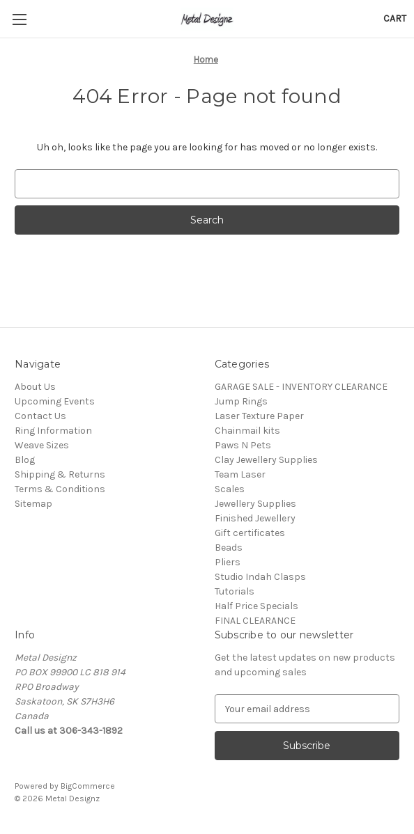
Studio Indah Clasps (260, 577)
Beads (229, 547)
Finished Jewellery (255, 518)
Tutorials (234, 591)
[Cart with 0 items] (395, 18)
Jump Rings (241, 401)
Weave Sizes (42, 445)
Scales (230, 489)
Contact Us (40, 416)
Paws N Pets (243, 445)
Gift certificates (250, 533)
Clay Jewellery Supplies (266, 460)
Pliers (227, 562)
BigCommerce (88, 786)
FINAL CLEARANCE (255, 621)
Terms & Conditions (60, 489)
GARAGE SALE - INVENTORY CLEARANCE (301, 387)
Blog (25, 460)
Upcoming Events (55, 401)
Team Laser (240, 474)
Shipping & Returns (60, 474)
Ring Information (53, 430)
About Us (35, 387)
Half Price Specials (256, 606)
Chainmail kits (247, 430)
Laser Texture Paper (259, 416)
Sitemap (33, 504)
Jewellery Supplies (255, 504)
